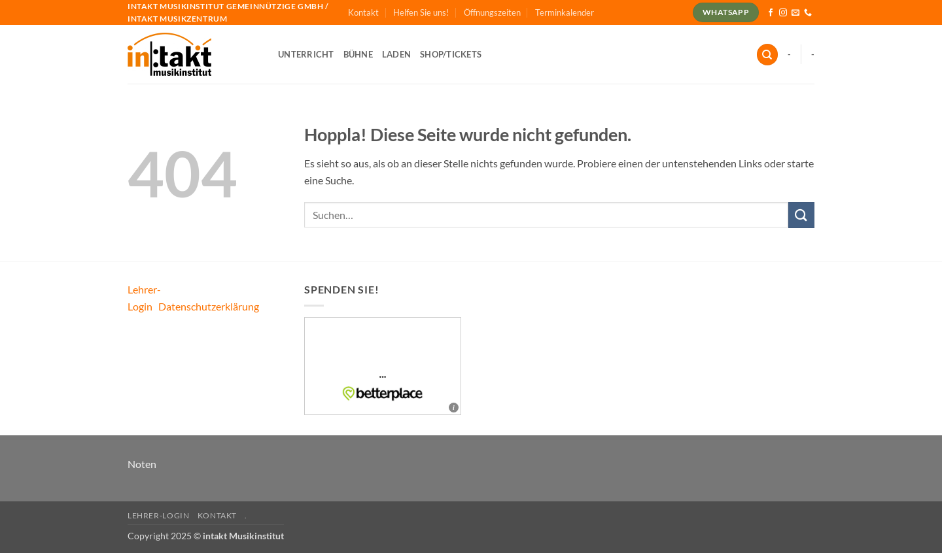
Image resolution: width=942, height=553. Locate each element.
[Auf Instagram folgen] (783, 13)
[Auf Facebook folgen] (771, 13)
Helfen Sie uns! (421, 12)
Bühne (358, 54)
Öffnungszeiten (492, 12)
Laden (396, 54)
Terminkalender (564, 12)
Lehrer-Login (158, 515)
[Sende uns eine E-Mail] (795, 13)
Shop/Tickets (450, 54)
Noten (142, 464)
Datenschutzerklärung (208, 306)
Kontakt (363, 12)
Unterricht (306, 54)
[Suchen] (767, 54)
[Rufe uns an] (808, 13)
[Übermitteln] (801, 214)
